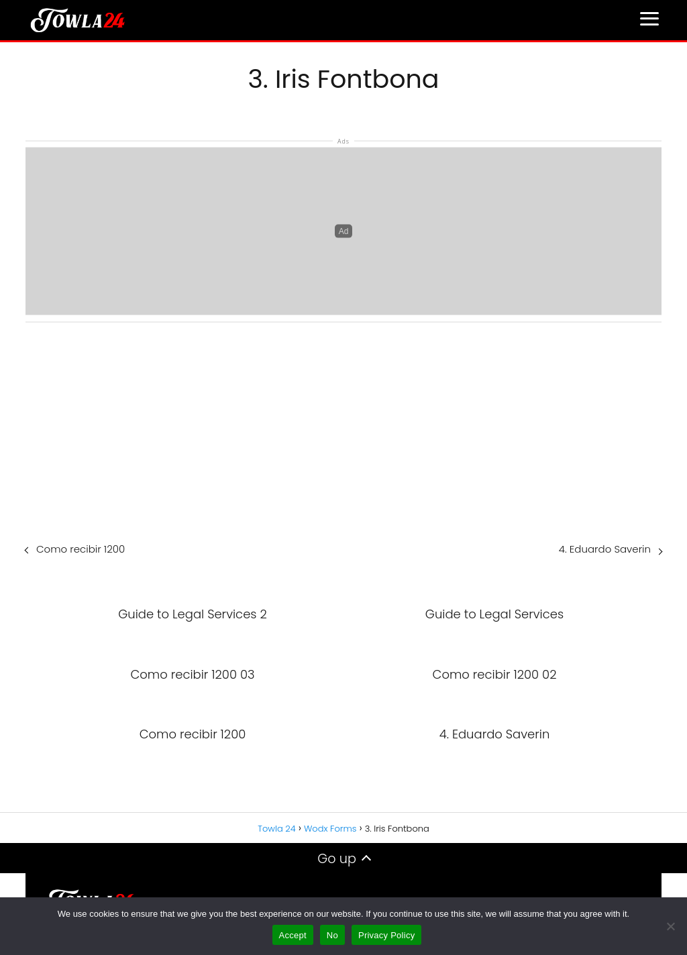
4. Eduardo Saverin (605, 549)
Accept (293, 935)
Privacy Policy (386, 935)
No (332, 935)
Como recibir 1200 (80, 549)
